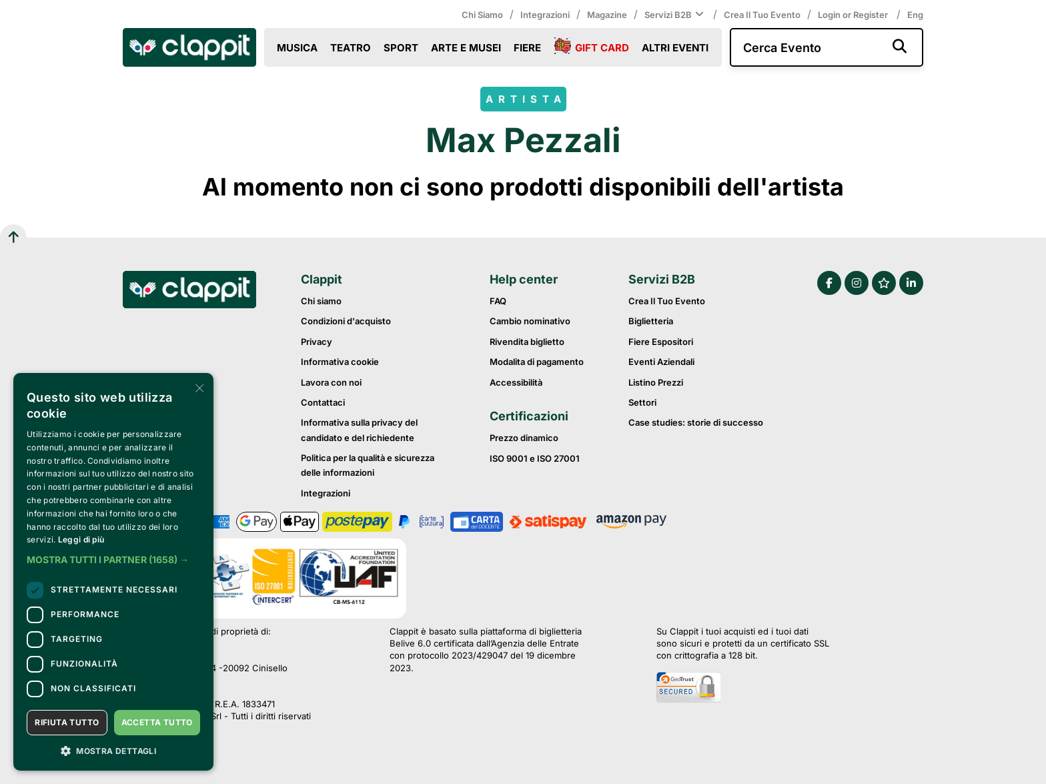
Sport (401, 47)
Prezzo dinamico (524, 437)
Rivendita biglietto (527, 341)
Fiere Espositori (660, 341)
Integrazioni (545, 14)
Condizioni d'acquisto (346, 321)
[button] (113, 559)
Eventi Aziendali (661, 361)
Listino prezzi (655, 382)
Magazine (607, 14)
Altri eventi (675, 47)
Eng (915, 14)
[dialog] (113, 572)
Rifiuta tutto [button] (67, 722)
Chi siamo (482, 14)
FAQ (498, 301)
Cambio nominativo (530, 321)
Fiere (527, 47)
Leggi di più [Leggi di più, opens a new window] (81, 539)
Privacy (316, 341)
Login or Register (854, 14)
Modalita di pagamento (537, 361)
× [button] (198, 387)
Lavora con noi (331, 382)
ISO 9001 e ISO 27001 (535, 458)
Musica (297, 47)
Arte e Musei (466, 47)
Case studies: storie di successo (695, 422)
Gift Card (591, 47)
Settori (642, 402)
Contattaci (323, 402)
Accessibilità (516, 382)
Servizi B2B (675, 14)
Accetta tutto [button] (157, 722)
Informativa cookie (340, 361)
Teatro (350, 47)
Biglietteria (650, 321)
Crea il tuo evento (762, 14)
